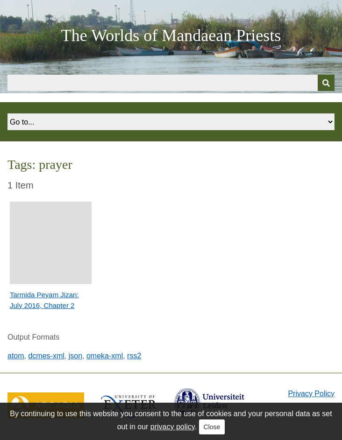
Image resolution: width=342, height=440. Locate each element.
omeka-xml (104, 356)
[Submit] (326, 83)
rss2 (134, 356)
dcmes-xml (46, 356)
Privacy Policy (311, 394)
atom (15, 356)
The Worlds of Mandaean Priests (171, 35)
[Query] (171, 83)
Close (212, 427)
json (75, 356)
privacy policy (172, 427)
